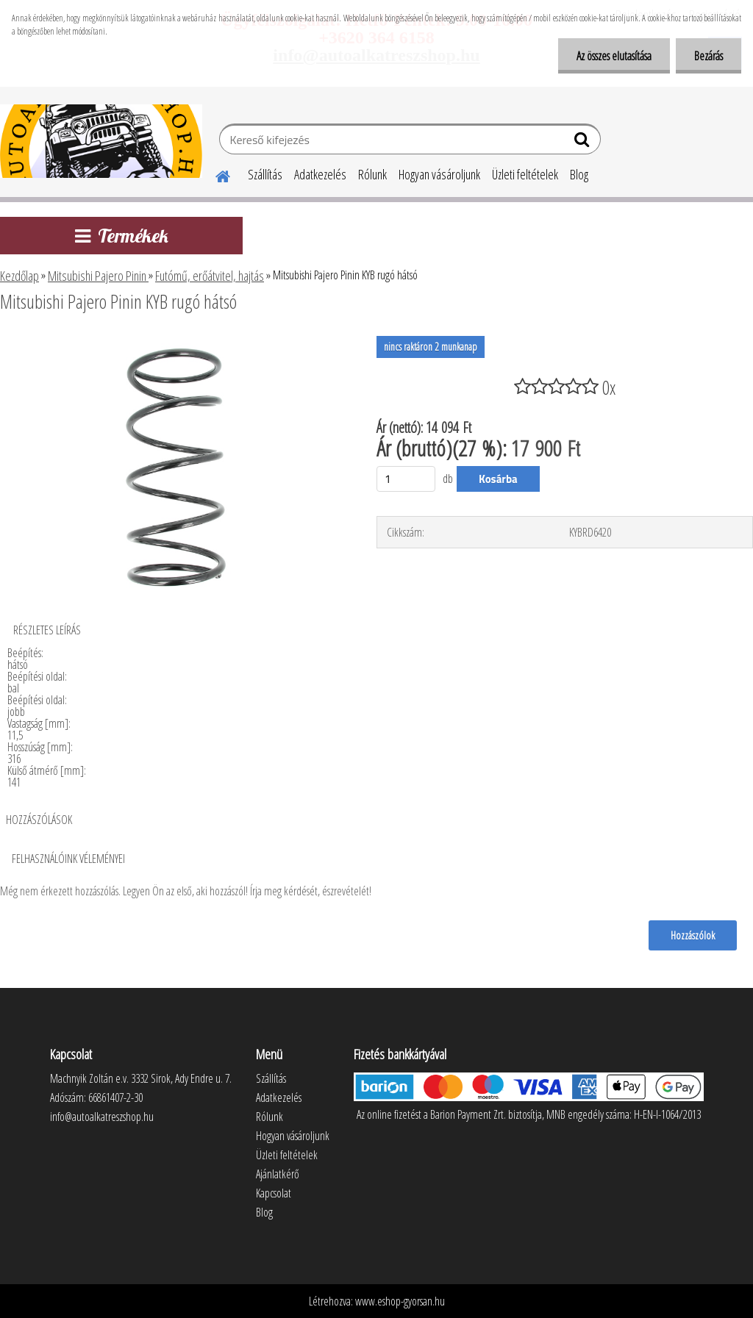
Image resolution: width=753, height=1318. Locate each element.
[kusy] (405, 479)
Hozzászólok (693, 935)
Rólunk (372, 174)
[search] (583, 143)
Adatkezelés (320, 174)
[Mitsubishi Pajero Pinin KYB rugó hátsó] (175, 342)
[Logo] (101, 141)
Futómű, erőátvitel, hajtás (209, 275)
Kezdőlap (19, 275)
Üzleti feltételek (525, 174)
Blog (579, 174)
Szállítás (265, 174)
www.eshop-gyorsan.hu (400, 1301)
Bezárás (708, 56)
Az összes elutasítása (614, 56)
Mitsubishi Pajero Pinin (98, 275)
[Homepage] (214, 174)
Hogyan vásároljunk (439, 174)
